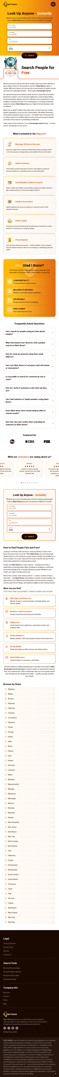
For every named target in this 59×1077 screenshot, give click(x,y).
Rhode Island (12, 870)
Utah (9, 893)
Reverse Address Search (12, 972)
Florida (10, 727)
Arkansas (11, 703)
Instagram (4, 1028)
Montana (11, 808)
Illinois (10, 746)
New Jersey (12, 827)
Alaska (10, 694)
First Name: (12, 25)
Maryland (11, 779)
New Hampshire (13, 822)
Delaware (11, 722)
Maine (10, 775)
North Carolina (13, 841)
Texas (10, 889)
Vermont (11, 898)
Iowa (9, 756)
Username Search (9, 979)
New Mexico (12, 832)
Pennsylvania (12, 865)
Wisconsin (11, 917)
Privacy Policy (8, 947)
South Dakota (13, 879)
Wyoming (11, 922)
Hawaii (10, 737)
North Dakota (12, 846)
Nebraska (11, 813)
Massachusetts (13, 784)
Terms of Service (9, 943)
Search (31, 55)
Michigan (11, 789)
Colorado (11, 713)
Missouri (11, 803)
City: (10, 39)
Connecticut (12, 718)
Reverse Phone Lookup (11, 968)
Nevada (10, 817)
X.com (8, 1028)
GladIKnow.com (10, 4)
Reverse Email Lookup (11, 975)
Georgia (11, 732)
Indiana (10, 751)
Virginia (10, 903)
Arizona (11, 699)
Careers (6, 996)
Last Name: (12, 32)
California (11, 708)
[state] (29, 48)
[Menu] (53, 4)
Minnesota (12, 794)
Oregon (10, 860)
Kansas (10, 760)
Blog (5, 1004)
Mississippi (12, 798)
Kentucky (11, 765)
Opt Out (6, 951)
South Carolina (13, 874)
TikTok (17, 1028)
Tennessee (12, 884)
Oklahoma (11, 855)
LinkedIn (13, 1028)
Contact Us (7, 955)
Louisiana (11, 770)
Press (5, 1000)
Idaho (10, 741)
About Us (6, 992)
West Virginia (12, 912)
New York (11, 836)
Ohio (9, 851)
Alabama (11, 689)
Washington (12, 908)
